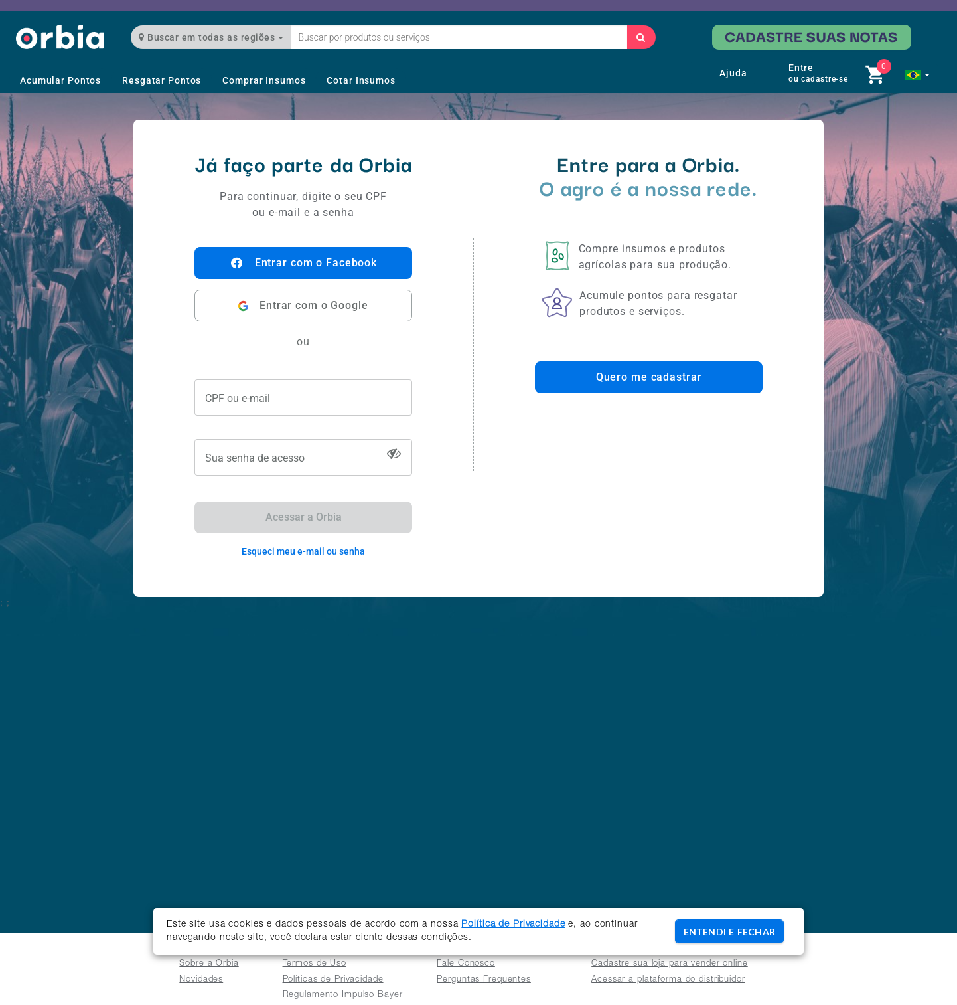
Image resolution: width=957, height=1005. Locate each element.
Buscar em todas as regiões (211, 37)
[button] (917, 75)
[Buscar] (641, 37)
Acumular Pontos (60, 80)
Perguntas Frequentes (484, 980)
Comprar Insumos (263, 80)
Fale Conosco (466, 964)
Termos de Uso (314, 964)
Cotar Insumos (361, 80)
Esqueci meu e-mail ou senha (303, 551)
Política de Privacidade (513, 924)
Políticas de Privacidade (333, 980)
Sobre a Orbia (208, 964)
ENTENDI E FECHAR (729, 931)
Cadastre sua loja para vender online (669, 964)
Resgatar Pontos (161, 80)
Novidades (201, 980)
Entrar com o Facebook (303, 263)
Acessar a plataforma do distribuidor (668, 980)
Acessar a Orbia (303, 517)
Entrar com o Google (303, 306)
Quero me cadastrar (649, 377)
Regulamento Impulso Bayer (343, 995)
